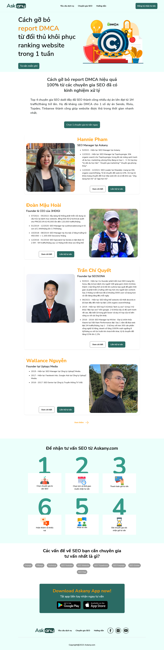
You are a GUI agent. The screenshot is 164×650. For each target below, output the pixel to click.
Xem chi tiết (97, 189)
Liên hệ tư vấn (117, 189)
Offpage (39, 565)
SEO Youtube (67, 565)
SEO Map (82, 572)
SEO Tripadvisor (101, 565)
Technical (52, 565)
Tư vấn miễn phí (29, 66)
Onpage (28, 565)
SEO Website (83, 565)
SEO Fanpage (119, 565)
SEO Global (134, 565)
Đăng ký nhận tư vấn (146, 6)
